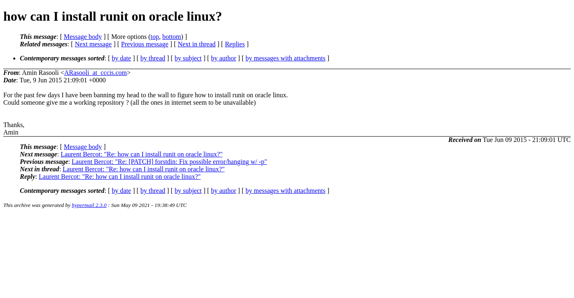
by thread (153, 58)
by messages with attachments (285, 58)
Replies (235, 44)
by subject (188, 58)
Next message (93, 44)
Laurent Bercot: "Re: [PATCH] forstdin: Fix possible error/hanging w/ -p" (169, 161)
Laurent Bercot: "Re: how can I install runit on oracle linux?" (142, 154)
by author (223, 58)
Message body (83, 36)
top (155, 36)
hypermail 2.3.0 (89, 205)
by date (121, 58)
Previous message (144, 44)
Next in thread (197, 44)
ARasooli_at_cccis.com (95, 72)
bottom (171, 36)
